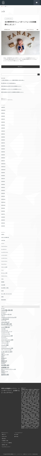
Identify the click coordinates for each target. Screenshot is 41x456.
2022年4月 (3, 222)
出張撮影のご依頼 (5, 440)
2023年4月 (3, 187)
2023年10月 (3, 169)
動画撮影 (2, 281)
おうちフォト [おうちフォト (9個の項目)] (4, 311)
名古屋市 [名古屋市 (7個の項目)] (3, 355)
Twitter (16, 434)
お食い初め (3, 240)
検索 (38, 75)
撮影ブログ (4, 434)
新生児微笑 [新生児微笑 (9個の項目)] (3, 362)
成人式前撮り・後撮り (5, 287)
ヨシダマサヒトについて (6, 446)
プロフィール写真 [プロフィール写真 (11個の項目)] (5, 341)
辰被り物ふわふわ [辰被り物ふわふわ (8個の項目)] (4, 371)
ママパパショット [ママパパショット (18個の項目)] (7, 348)
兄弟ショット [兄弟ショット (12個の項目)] (5, 354)
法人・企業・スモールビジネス (6, 293)
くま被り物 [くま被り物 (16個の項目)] (5, 318)
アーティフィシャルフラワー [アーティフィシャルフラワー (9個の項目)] (6, 325)
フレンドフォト (4, 263)
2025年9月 (3, 112)
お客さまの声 (4, 436)
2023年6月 (3, 181)
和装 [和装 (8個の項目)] (2, 356)
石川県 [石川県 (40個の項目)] (5, 365)
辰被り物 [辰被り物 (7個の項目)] (3, 370)
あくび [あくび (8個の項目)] (2, 308)
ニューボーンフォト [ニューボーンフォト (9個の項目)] (5, 332)
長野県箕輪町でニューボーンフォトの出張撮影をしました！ (11, 88)
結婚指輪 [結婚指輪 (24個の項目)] (5, 367)
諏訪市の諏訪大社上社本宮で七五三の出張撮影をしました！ (11, 85)
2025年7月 (3, 118)
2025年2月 (3, 130)
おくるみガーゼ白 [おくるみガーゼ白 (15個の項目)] (6, 314)
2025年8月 (3, 115)
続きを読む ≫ (20, 66)
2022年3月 (3, 225)
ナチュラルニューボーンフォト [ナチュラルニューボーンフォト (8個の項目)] (6, 331)
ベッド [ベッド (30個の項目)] (4, 345)
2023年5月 (3, 184)
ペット (2, 269)
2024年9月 (3, 136)
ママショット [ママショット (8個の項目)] (4, 346)
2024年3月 (3, 154)
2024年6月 (3, 145)
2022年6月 (3, 216)
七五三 (2, 278)
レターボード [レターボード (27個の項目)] (6, 351)
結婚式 (2, 296)
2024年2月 (3, 157)
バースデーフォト (4, 257)
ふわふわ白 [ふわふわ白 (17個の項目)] (5, 321)
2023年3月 (3, 190)
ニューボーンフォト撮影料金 (7, 442)
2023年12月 (3, 163)
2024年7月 (3, 142)
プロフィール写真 (4, 266)
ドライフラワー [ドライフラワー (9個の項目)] (4, 330)
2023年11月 (3, 166)
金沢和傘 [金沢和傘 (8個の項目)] (3, 372)
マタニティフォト (4, 275)
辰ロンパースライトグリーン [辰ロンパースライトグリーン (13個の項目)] (8, 369)
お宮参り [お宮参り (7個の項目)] (3, 315)
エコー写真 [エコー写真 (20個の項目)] (5, 327)
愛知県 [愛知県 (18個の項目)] (4, 360)
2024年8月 (3, 139)
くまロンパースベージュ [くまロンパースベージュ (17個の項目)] (8, 317)
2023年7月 (3, 178)
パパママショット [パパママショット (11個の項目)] (5, 333)
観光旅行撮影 (3, 299)
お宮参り (2, 234)
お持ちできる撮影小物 (5, 237)
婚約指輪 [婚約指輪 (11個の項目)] (4, 357)
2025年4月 (3, 124)
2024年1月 (3, 160)
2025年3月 (3, 127)
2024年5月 (3, 148)
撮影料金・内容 (4, 444)
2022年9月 (3, 207)
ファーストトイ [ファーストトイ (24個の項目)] (7, 339)
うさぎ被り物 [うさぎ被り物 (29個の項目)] (7, 310)
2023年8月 (3, 175)
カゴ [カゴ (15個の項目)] (3, 328)
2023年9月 (3, 172)
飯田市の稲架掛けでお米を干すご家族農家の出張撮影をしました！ (12, 91)
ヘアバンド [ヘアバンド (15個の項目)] (4, 342)
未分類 (2, 290)
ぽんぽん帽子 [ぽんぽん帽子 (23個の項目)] (6, 323)
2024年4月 (3, 151)
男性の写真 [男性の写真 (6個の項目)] (3, 363)
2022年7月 (3, 213)
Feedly (16, 436)
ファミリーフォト (4, 260)
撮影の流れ (4, 438)
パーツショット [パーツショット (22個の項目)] (7, 335)
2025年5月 (3, 121)
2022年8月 (3, 210)
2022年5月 (3, 219)
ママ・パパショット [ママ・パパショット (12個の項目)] (6, 349)
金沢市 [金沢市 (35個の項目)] (5, 374)
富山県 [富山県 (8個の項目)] (2, 359)
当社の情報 (3, 284)
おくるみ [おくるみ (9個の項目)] (3, 312)
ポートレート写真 (4, 272)
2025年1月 (3, 133)
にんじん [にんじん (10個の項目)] (3, 320)
